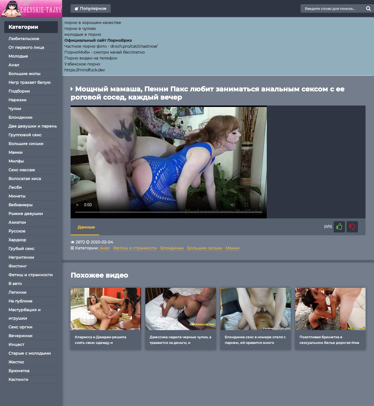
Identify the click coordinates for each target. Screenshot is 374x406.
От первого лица (26, 47)
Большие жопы (24, 73)
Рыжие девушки (25, 213)
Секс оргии (20, 327)
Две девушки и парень (32, 126)
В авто (15, 283)
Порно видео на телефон (90, 58)
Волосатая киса (24, 178)
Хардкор (17, 239)
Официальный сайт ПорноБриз (98, 40)
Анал (13, 64)
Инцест (16, 344)
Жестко (16, 362)
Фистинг (17, 266)
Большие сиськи (25, 143)
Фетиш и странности (30, 274)
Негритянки (21, 257)
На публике (20, 301)
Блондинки (20, 117)
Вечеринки (20, 335)
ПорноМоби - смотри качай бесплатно (104, 52)
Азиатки (17, 222)
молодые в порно (82, 34)
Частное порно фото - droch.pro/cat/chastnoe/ (111, 46)
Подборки (19, 91)
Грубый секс (21, 248)
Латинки (17, 292)
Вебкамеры (20, 204)
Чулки (14, 108)
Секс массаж (21, 169)
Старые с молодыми (29, 353)
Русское (16, 231)
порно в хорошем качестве (92, 22)
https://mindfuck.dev (84, 70)
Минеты (16, 196)
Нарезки (17, 99)
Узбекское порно (82, 64)
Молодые (18, 56)
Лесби (15, 187)
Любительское (23, 38)
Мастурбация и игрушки (24, 314)
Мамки (15, 152)
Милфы (16, 161)
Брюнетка (18, 370)
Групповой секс (24, 134)
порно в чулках (80, 28)
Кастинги (18, 379)
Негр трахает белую (29, 82)
